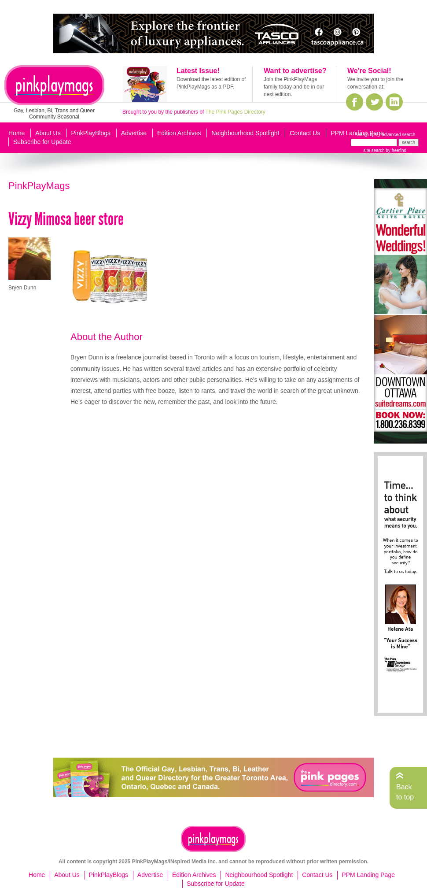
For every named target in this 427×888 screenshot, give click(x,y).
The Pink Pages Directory (235, 112)
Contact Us (305, 133)
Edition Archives (179, 133)
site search (373, 150)
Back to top (405, 791)
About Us (48, 133)
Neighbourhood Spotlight (245, 133)
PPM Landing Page (357, 133)
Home (16, 133)
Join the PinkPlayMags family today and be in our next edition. (294, 86)
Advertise (134, 133)
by (395, 150)
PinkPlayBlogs (91, 133)
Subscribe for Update (42, 141)
